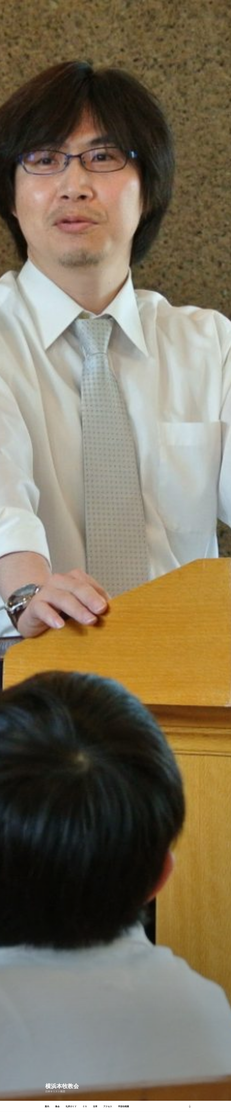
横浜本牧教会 (62, 1086)
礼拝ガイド (71, 1106)
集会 (57, 1106)
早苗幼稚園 (123, 1106)
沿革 (95, 1106)
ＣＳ (85, 1106)
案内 (47, 1106)
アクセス (107, 1106)
